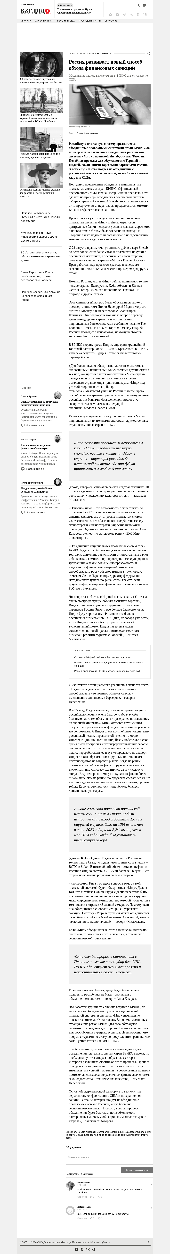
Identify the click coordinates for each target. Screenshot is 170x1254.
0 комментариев (34, 468)
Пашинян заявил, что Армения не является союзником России (40, 295)
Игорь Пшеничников (32, 482)
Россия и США (66, 21)
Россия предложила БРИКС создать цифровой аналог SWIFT (108, 671)
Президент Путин (90, 21)
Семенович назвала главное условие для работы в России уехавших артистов (40, 193)
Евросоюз (111, 21)
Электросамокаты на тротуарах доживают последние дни (39, 403)
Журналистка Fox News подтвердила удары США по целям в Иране (39, 236)
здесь (69, 1137)
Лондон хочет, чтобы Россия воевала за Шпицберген (37, 490)
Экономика (104, 53)
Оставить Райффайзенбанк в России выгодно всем (102, 657)
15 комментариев (35, 512)
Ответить (82, 1196)
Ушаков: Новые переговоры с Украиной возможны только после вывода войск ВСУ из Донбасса (38, 118)
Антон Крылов (29, 396)
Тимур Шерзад (29, 439)
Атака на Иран (44, 21)
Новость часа (66, 5)
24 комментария (34, 425)
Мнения (27, 388)
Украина (26, 21)
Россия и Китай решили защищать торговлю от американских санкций (109, 664)
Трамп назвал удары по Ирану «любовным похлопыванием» (74, 11)
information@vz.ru (100, 1242)
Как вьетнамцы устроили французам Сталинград (36, 447)
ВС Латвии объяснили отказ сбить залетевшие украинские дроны (40, 256)
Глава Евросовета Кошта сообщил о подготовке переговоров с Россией (37, 276)
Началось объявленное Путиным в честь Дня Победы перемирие (40, 216)
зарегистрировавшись (139, 1132)
